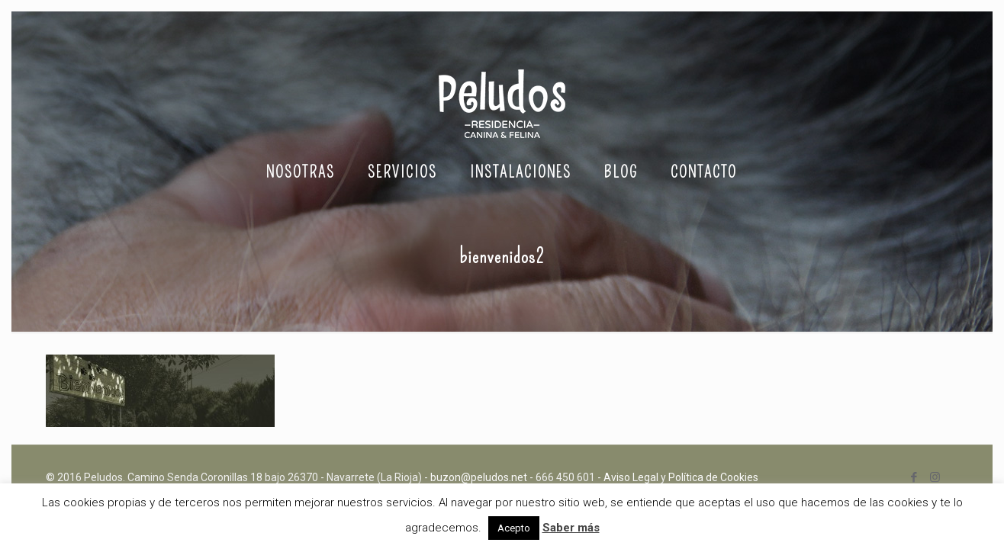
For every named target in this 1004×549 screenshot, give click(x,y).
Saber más (571, 528)
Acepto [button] (513, 528)
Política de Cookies (713, 477)
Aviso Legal (630, 477)
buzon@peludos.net (478, 477)
